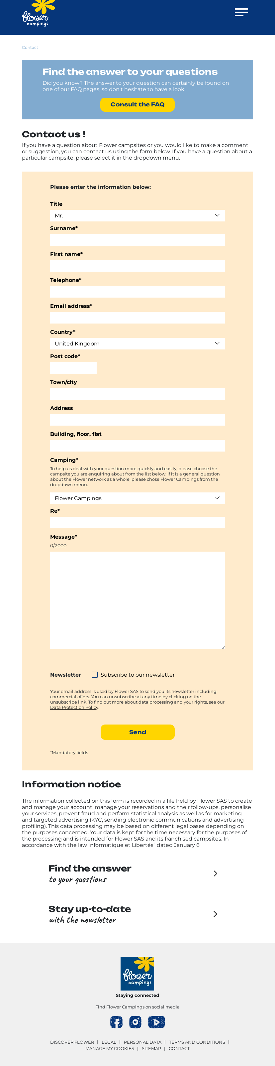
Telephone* (65, 280)
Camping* (64, 460)
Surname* (64, 228)
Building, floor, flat (76, 434)
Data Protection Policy (74, 707)
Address (61, 408)
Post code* (65, 356)
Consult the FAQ (137, 104)
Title (56, 204)
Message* (63, 537)
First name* (66, 254)
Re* (55, 511)
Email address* (71, 306)
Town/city (63, 382)
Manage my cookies (109, 1048)
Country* (62, 332)
